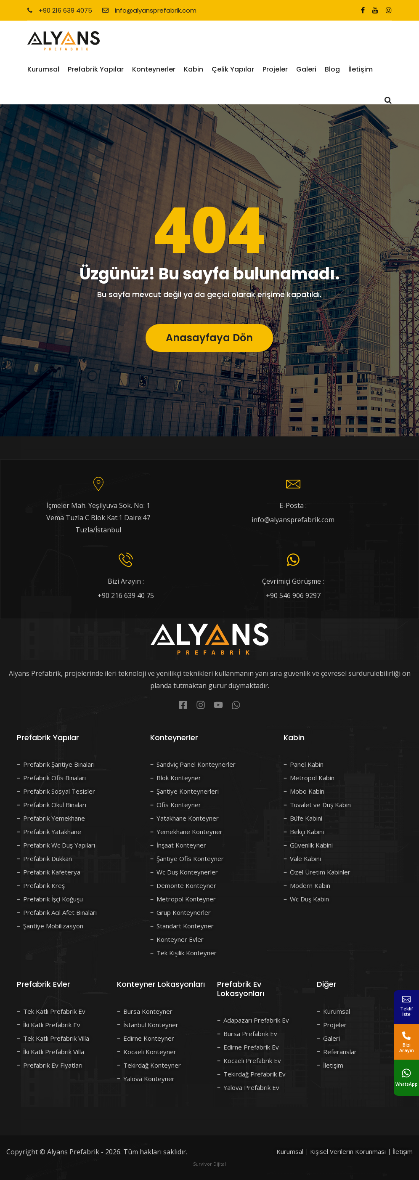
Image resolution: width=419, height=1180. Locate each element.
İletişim (360, 69)
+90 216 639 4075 (59, 10)
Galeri (306, 69)
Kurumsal (43, 69)
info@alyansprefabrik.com (149, 10)
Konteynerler (153, 69)
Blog (332, 69)
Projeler (275, 69)
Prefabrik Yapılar (96, 69)
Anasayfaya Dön (209, 356)
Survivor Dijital (209, 1164)
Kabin (193, 69)
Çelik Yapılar (233, 69)
